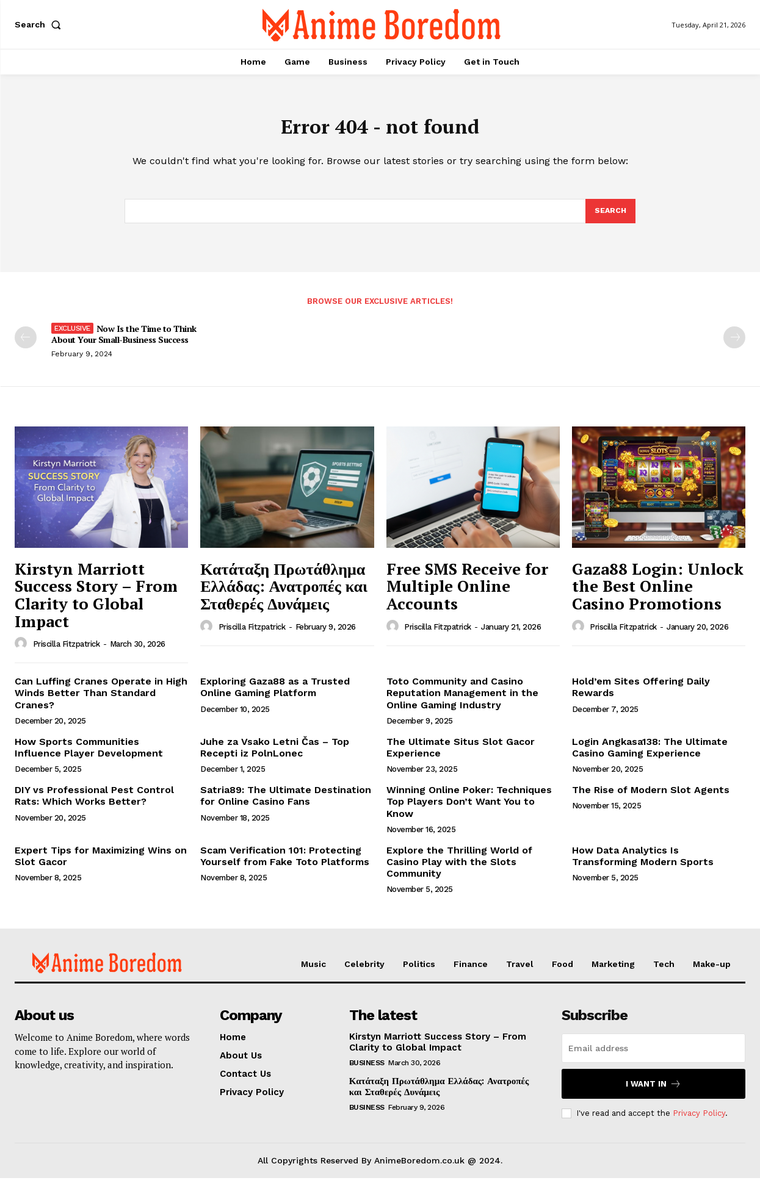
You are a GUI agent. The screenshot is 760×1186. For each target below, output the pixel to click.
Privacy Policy (699, 1121)
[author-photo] (23, 651)
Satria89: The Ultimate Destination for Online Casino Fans (285, 803)
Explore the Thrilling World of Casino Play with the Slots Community (459, 869)
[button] (40, 24)
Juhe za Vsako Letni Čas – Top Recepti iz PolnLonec (274, 755)
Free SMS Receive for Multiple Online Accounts (467, 594)
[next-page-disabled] (734, 345)
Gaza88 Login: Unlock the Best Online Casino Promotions (658, 594)
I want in (653, 1092)
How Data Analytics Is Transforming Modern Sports (643, 863)
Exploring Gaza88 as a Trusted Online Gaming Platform (275, 694)
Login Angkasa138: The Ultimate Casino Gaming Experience (650, 755)
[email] (653, 1056)
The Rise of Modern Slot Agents (650, 797)
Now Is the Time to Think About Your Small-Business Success (124, 342)
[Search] (609, 218)
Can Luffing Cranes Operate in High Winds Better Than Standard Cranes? (101, 700)
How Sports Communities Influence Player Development (89, 755)
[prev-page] (26, 345)
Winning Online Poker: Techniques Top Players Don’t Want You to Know (469, 809)
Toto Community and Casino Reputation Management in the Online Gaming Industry (462, 700)
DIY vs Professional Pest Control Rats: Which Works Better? (94, 803)
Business (367, 1070)
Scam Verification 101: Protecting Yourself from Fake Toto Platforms (284, 863)
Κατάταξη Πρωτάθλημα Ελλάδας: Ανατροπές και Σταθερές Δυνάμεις (283, 594)
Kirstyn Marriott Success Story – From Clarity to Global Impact (96, 602)
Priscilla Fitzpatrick (66, 652)
